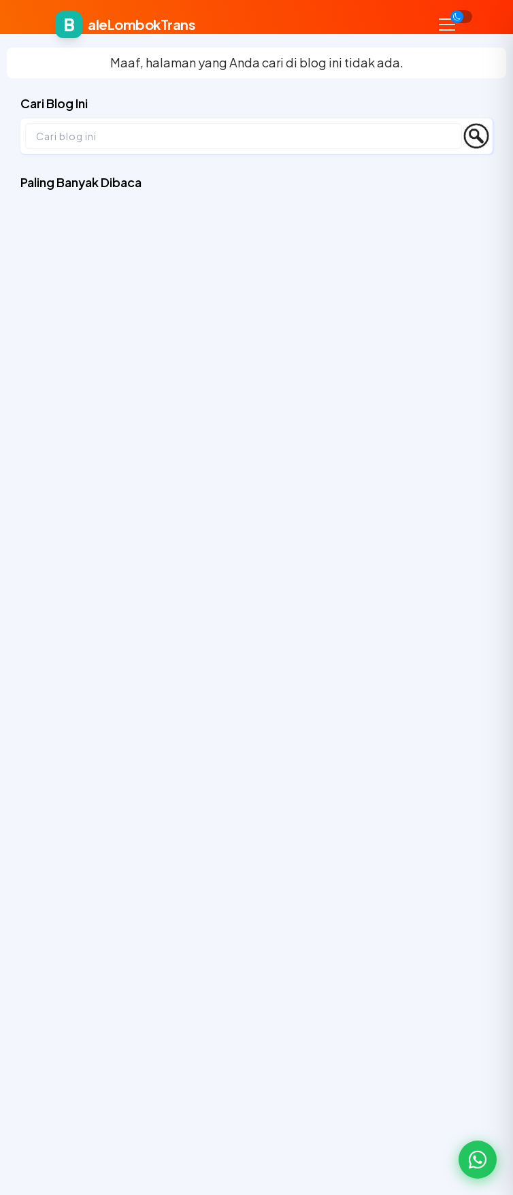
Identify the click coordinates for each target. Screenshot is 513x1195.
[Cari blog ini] (243, 136)
